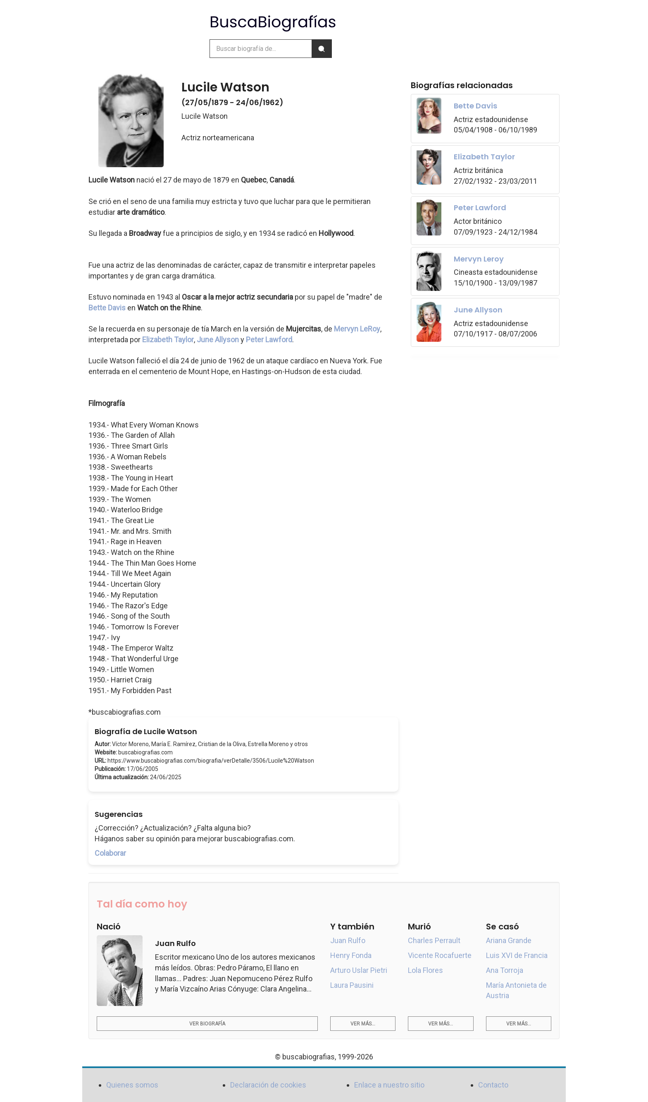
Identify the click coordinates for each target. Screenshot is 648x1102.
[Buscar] (321, 48)
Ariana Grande (508, 940)
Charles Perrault (434, 940)
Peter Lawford (269, 339)
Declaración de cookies (268, 1084)
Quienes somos (132, 1084)
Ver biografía (207, 1024)
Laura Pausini (352, 985)
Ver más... (362, 1024)
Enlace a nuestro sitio (389, 1084)
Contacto (493, 1084)
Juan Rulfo (347, 940)
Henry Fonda (351, 955)
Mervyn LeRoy (357, 328)
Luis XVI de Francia (517, 955)
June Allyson (218, 339)
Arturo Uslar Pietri (358, 970)
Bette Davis (107, 307)
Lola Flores (425, 970)
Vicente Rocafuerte (440, 955)
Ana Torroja (504, 970)
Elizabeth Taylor (168, 339)
